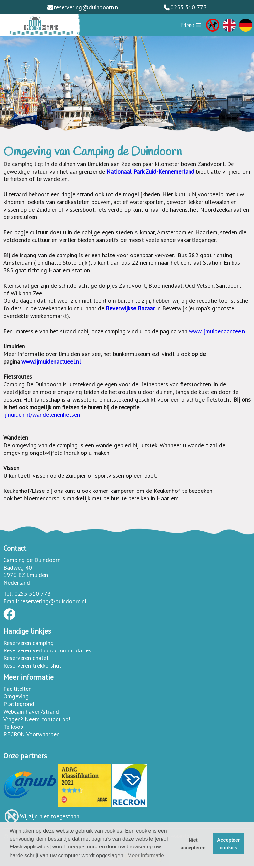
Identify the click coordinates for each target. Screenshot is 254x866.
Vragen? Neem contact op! (36, 719)
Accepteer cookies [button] (228, 843)
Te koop (13, 726)
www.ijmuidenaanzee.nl (218, 331)
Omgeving (16, 696)
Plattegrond (18, 704)
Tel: (8, 593)
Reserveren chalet (26, 658)
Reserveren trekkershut (32, 665)
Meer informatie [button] (145, 855)
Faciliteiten (17, 688)
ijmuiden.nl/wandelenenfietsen (41, 414)
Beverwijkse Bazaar (131, 308)
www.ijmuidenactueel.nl (51, 361)
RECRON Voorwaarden (31, 734)
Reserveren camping (28, 643)
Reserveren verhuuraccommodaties (47, 650)
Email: (11, 601)
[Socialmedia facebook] (9, 616)
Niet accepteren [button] (193, 843)
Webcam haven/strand (31, 711)
